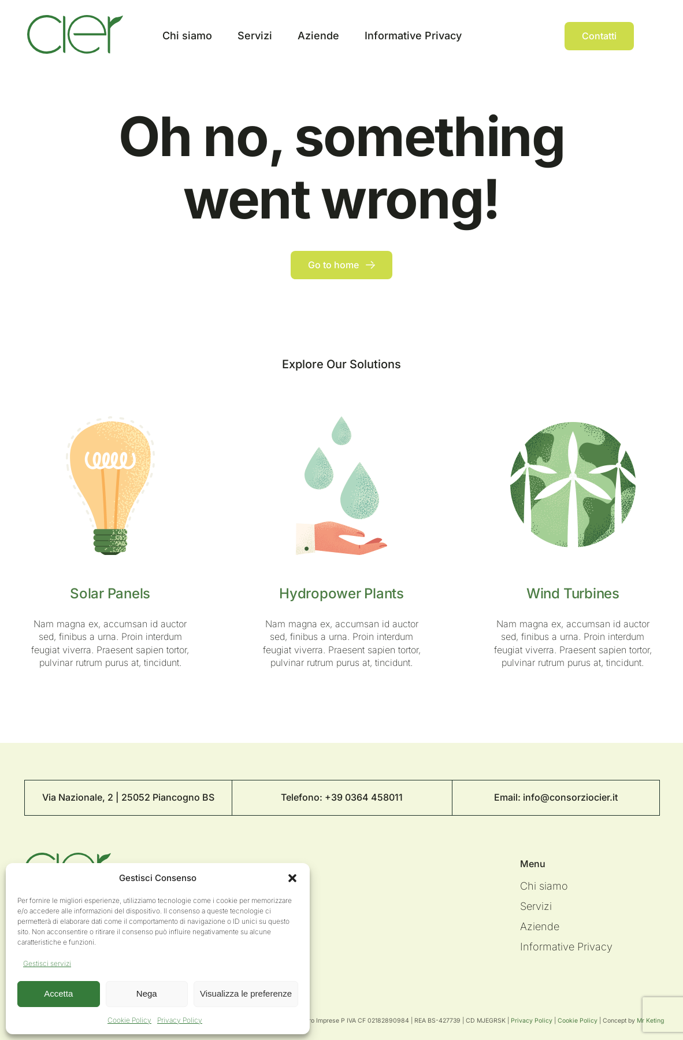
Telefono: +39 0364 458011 (342, 797)
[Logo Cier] (75, 19)
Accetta (58, 993)
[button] (292, 878)
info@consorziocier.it (570, 797)
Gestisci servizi (47, 963)
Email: (508, 797)
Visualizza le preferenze (246, 993)
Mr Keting (650, 1020)
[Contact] (599, 36)
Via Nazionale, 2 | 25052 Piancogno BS (128, 797)
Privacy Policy (179, 1020)
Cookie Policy (129, 1020)
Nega (146, 993)
